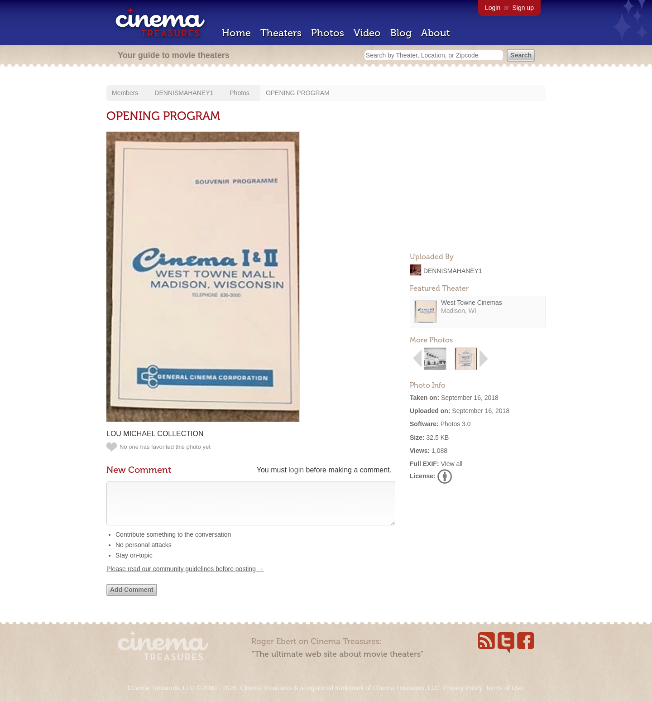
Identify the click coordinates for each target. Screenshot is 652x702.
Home (236, 33)
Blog (401, 33)
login (296, 470)
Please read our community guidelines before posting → (185, 578)
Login (492, 7)
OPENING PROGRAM (298, 92)
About (435, 33)
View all (451, 463)
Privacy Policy (462, 688)
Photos (327, 33)
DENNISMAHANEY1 (183, 92)
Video (367, 33)
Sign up (523, 7)
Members (125, 92)
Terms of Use (504, 688)
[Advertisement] (478, 188)
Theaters (281, 33)
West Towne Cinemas (471, 302)
